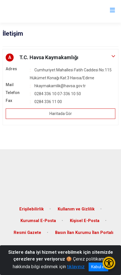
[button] (60, 57)
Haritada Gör (60, 113)
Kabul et (98, 267)
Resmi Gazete (27, 232)
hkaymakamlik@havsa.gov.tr (60, 86)
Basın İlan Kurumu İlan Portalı (84, 232)
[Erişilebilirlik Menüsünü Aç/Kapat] (109, 263)
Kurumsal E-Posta (38, 220)
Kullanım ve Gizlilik (76, 209)
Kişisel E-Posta (84, 220)
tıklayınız (76, 266)
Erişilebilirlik (31, 209)
